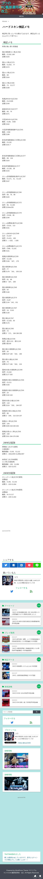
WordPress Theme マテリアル (26, 870)
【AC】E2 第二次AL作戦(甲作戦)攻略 (23, 693)
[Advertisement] (16, 513)
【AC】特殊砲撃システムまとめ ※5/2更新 (24, 666)
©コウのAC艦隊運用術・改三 (14, 873)
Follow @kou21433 (24, 743)
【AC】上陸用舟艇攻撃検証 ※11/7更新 (23, 675)
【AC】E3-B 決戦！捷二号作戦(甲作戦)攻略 (25, 702)
